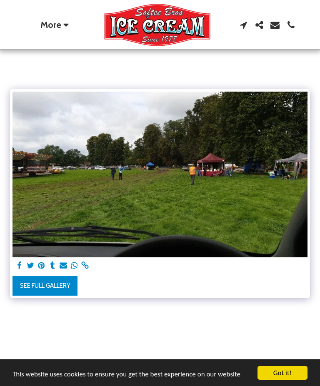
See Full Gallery (45, 285)
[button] (243, 25)
